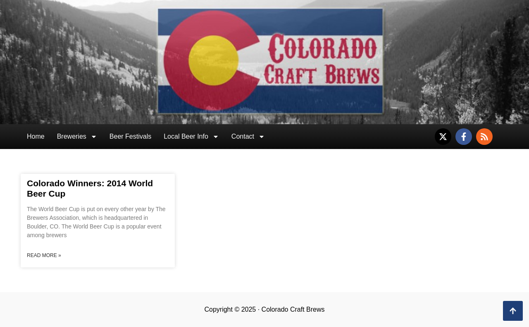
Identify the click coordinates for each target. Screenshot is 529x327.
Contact (248, 136)
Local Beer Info (191, 136)
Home (36, 136)
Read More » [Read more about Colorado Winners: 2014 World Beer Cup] (44, 255)
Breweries (77, 136)
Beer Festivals (130, 136)
